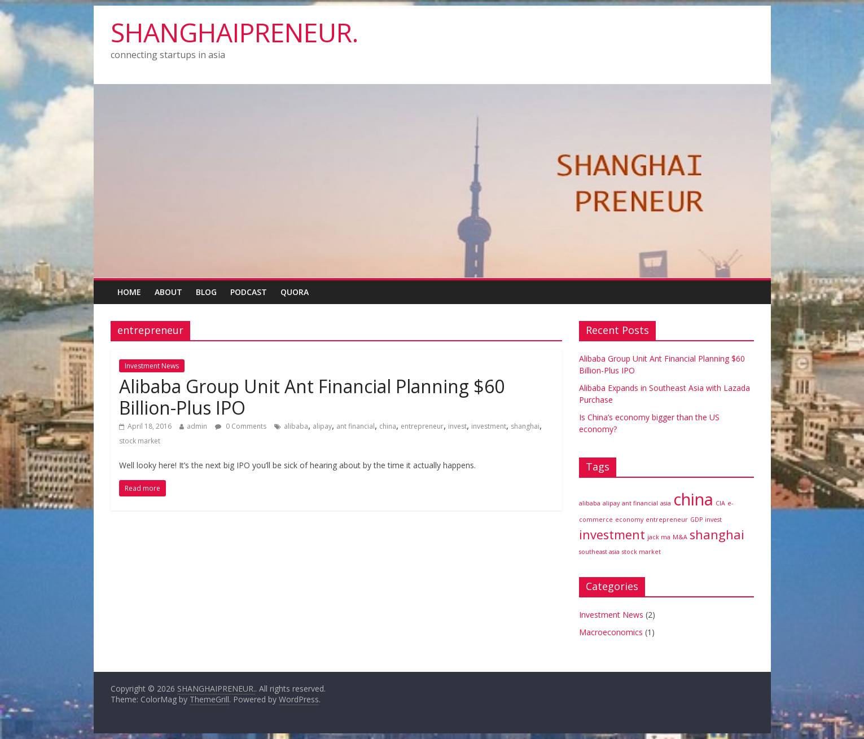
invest (457, 426)
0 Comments (240, 426)
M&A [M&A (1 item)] (680, 537)
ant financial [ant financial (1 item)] (640, 503)
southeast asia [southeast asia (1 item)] (599, 552)
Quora (294, 292)
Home (129, 292)
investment (488, 426)
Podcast (248, 292)
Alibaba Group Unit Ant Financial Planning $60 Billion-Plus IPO (312, 397)
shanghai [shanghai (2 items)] (717, 534)
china (387, 426)
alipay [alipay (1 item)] (611, 503)
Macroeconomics (611, 632)
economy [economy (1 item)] (629, 520)
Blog (206, 292)
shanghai (525, 426)
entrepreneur (422, 426)
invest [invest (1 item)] (713, 520)
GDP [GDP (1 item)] (696, 520)
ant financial (355, 426)
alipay (322, 426)
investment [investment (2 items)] (612, 534)
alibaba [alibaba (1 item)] (589, 503)
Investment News (152, 366)
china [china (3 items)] (693, 499)
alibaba (296, 426)
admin (197, 426)
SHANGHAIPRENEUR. (234, 32)
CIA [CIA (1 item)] (720, 503)
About (168, 292)
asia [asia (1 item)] (665, 503)
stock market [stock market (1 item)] (641, 552)
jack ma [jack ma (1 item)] (658, 537)
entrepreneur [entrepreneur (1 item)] (667, 520)
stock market (139, 441)
